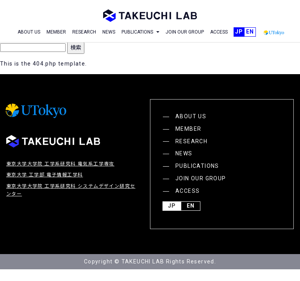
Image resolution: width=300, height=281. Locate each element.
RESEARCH (84, 32)
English (250, 32)
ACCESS (219, 32)
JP (239, 32)
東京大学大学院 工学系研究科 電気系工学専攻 (60, 164)
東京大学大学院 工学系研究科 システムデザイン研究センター (70, 190)
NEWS (108, 32)
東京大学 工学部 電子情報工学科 (44, 175)
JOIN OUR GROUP (185, 32)
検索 (75, 47)
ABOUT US (29, 32)
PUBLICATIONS (197, 166)
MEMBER (56, 32)
